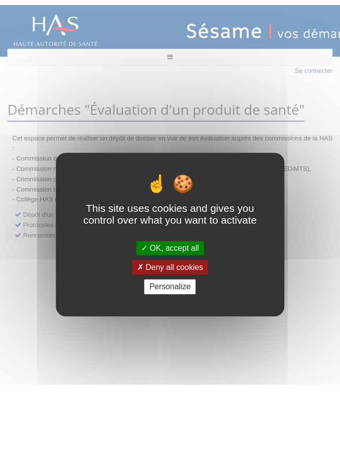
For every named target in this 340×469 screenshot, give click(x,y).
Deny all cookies (170, 267)
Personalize (170, 287)
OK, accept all (170, 248)
